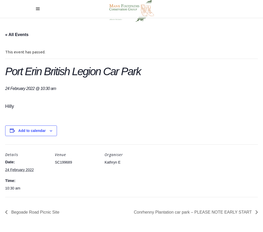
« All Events (16, 34)
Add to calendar (32, 131)
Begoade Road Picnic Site (34, 212)
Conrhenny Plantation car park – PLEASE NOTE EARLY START (193, 212)
